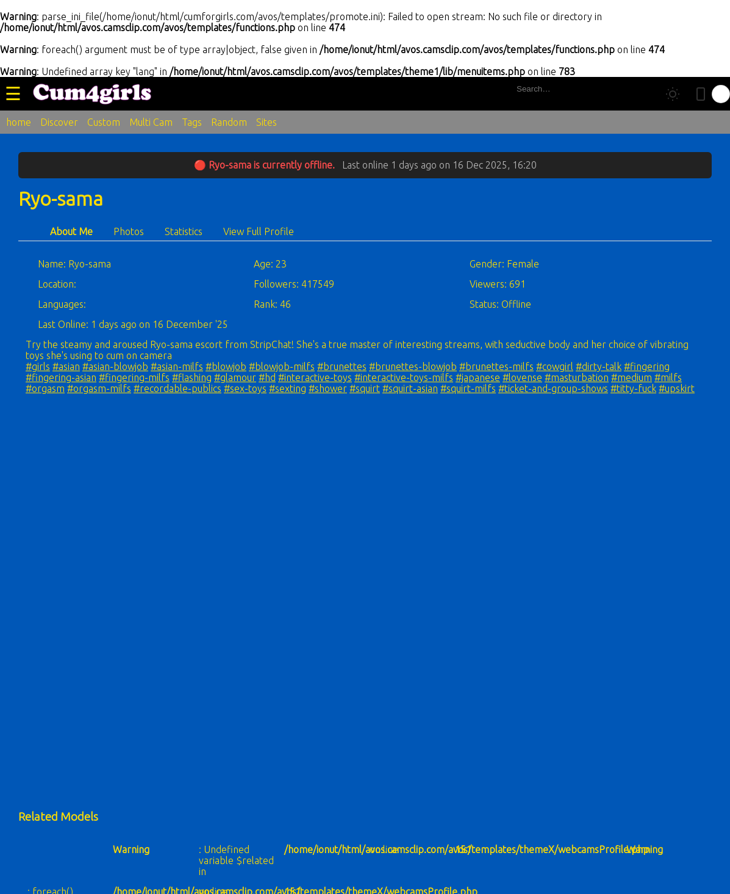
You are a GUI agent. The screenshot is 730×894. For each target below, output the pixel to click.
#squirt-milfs (468, 388)
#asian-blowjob (115, 366)
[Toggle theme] (673, 94)
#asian (66, 366)
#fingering (647, 366)
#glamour (235, 377)
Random (229, 122)
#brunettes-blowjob (413, 366)
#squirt (364, 388)
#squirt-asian (410, 388)
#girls (38, 366)
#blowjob (226, 366)
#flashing (192, 377)
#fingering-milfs (134, 377)
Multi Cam (151, 122)
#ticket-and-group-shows (553, 388)
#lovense (522, 377)
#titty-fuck (633, 388)
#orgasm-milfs (99, 388)
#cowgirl (554, 366)
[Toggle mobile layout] (701, 94)
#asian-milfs (177, 366)
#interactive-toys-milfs (403, 377)
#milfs (668, 377)
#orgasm (45, 388)
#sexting (287, 388)
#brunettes (342, 366)
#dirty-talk (598, 366)
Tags (192, 122)
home (18, 122)
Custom (103, 122)
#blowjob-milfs (282, 366)
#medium (631, 377)
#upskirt (677, 388)
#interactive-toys (315, 377)
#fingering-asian (61, 377)
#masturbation (577, 377)
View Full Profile (258, 231)
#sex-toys (245, 388)
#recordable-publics (177, 388)
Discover (59, 122)
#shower (328, 388)
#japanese (478, 377)
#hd (267, 377)
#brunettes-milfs (496, 366)
